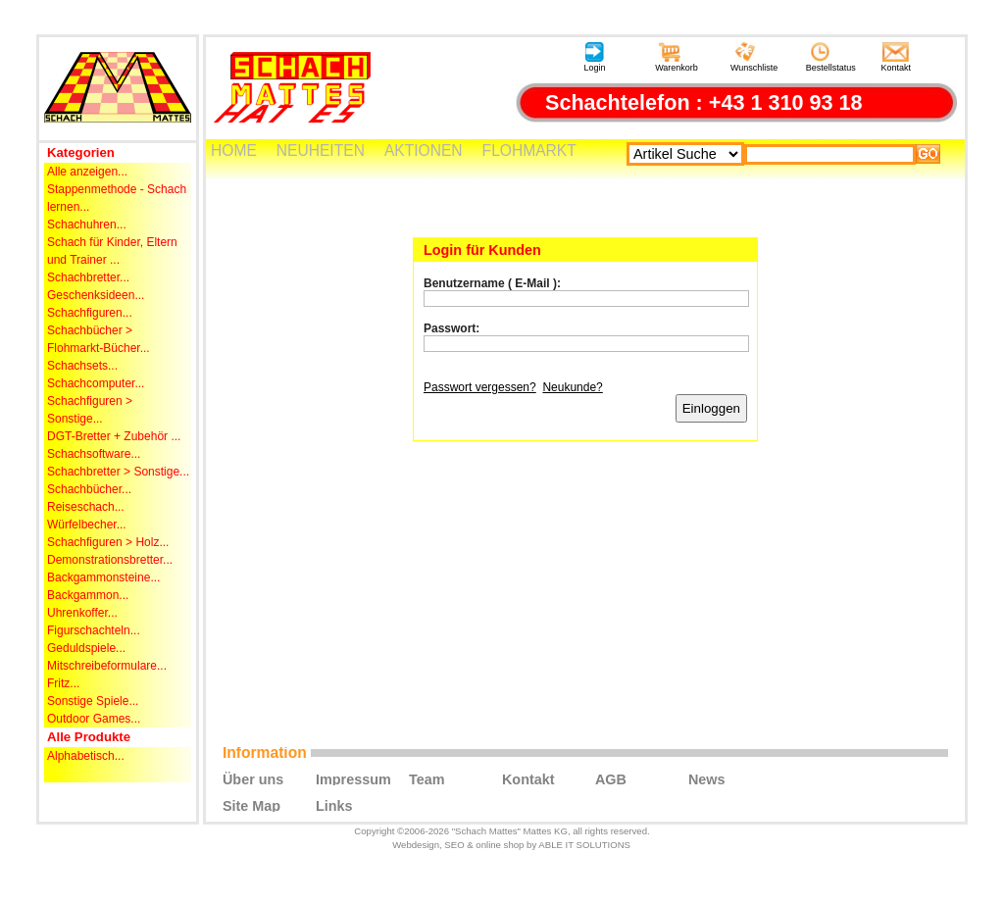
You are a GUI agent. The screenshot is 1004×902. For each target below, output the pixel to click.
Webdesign (415, 844)
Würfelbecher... (86, 524)
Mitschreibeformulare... (107, 666)
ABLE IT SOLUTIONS (584, 844)
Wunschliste (754, 57)
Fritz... (63, 683)
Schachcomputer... (95, 383)
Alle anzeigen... (87, 171)
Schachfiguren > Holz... (108, 542)
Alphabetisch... (86, 756)
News (707, 778)
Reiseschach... (86, 507)
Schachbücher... (89, 489)
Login (594, 57)
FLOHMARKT (529, 150)
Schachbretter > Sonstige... (118, 471)
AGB (611, 778)
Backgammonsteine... (103, 577)
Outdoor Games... (93, 719)
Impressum (353, 778)
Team (427, 778)
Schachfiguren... (89, 313)
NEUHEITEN (320, 150)
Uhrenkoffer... (82, 613)
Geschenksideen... (95, 295)
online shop (500, 844)
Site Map (251, 805)
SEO (454, 844)
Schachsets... (82, 366)
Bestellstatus (831, 57)
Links (334, 805)
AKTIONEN (423, 150)
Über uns (253, 778)
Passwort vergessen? (480, 387)
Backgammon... (87, 595)
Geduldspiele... (86, 648)
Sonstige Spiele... (92, 701)
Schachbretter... (88, 277)
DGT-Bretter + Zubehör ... (113, 436)
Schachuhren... (86, 224)
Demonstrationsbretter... (110, 560)
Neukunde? (572, 387)
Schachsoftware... (93, 454)
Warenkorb (676, 57)
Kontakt (896, 57)
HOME (234, 150)
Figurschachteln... (93, 630)
